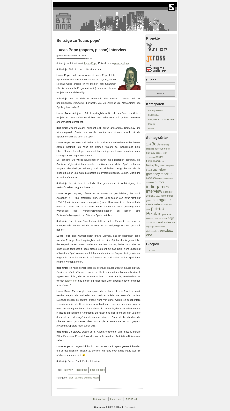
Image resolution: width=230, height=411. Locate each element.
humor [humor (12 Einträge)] (159, 182)
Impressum (116, 399)
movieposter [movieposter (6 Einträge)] (153, 204)
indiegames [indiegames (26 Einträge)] (157, 186)
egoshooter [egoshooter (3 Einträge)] (150, 157)
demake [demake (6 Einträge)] (150, 152)
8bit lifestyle (154, 115)
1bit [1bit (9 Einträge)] (148, 144)
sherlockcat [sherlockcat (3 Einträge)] (150, 223)
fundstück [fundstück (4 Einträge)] (164, 166)
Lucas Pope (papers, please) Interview (91, 50)
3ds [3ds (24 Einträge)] (155, 144)
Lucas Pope (90, 63)
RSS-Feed (131, 399)
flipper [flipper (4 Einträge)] (161, 161)
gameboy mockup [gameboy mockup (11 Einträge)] (159, 174)
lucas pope (82, 370)
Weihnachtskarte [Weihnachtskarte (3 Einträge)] (152, 231)
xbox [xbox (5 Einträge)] (162, 231)
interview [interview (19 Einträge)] (154, 191)
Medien (151, 124)
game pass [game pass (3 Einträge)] (160, 178)
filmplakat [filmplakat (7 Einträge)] (152, 161)
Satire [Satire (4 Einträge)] (164, 218)
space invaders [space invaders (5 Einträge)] (163, 222)
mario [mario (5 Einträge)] (164, 195)
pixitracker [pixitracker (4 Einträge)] (167, 214)
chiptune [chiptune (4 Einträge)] (150, 149)
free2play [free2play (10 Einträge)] (152, 165)
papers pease (97, 370)
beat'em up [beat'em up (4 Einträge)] (164, 145)
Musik (151, 128)
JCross (151, 250)
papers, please (122, 63)
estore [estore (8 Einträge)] (159, 157)
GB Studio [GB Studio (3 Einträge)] (150, 183)
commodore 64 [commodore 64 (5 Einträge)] (162, 148)
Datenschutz (100, 399)
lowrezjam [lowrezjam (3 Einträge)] (156, 196)
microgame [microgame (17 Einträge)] (161, 200)
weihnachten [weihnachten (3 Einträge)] (160, 226)
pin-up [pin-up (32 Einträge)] (157, 208)
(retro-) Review (155, 110)
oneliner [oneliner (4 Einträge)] (164, 204)
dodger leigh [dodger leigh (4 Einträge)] (161, 153)
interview (68, 370)
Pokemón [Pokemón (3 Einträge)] (150, 218)
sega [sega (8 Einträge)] (171, 218)
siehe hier (71, 280)
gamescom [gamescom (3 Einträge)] (169, 178)
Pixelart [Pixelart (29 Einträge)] (154, 213)
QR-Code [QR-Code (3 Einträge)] (157, 218)
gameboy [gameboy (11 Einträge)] (160, 169)
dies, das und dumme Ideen (84, 377)
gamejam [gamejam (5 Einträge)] (151, 178)
